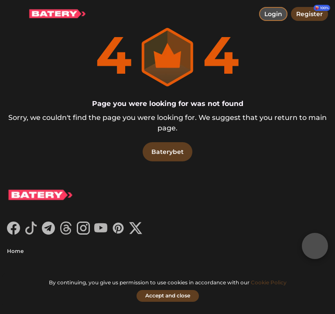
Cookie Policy (269, 282)
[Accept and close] (168, 296)
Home (15, 251)
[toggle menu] (14, 14)
